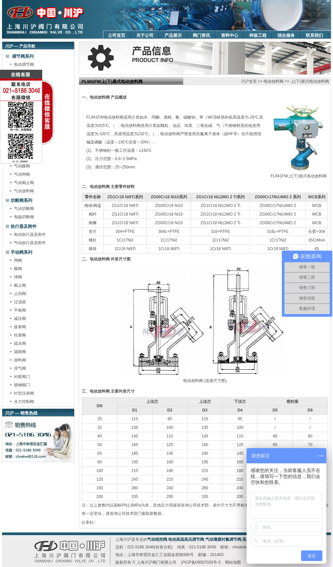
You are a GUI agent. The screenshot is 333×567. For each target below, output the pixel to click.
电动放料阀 (273, 81)
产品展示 (173, 35)
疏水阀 (20, 343)
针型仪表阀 (24, 393)
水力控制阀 (24, 401)
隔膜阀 (20, 351)
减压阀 (20, 318)
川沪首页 (249, 81)
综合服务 (286, 35)
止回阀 (20, 293)
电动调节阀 (24, 64)
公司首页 (116, 35)
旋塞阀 (20, 327)
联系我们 (314, 35)
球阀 (18, 277)
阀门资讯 (201, 35)
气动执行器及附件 (30, 242)
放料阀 (20, 360)
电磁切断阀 (24, 217)
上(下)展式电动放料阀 (309, 81)
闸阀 (18, 260)
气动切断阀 (24, 208)
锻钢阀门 (22, 385)
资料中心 (229, 35)
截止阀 (20, 285)
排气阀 (20, 368)
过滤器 (20, 302)
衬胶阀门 (22, 376)
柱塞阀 (20, 335)
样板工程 (258, 35)
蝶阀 (18, 268)
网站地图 (233, 562)
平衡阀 (20, 310)
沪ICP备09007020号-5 (201, 562)
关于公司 (145, 35)
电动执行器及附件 (30, 234)
